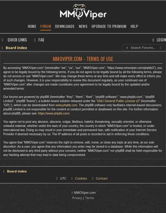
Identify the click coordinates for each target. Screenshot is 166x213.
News (83, 26)
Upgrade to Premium (109, 26)
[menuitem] (38, 39)
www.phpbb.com (66, 105)
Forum (45, 26)
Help (134, 26)
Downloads (64, 26)
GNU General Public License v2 (118, 101)
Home (32, 26)
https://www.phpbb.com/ (53, 113)
